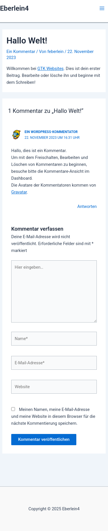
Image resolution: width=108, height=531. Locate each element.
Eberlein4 (14, 8)
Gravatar (19, 192)
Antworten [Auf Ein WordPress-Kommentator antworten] (86, 206)
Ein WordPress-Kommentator (50, 132)
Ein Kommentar (20, 51)
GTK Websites (50, 68)
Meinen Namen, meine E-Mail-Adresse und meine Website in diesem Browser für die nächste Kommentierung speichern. (53, 416)
